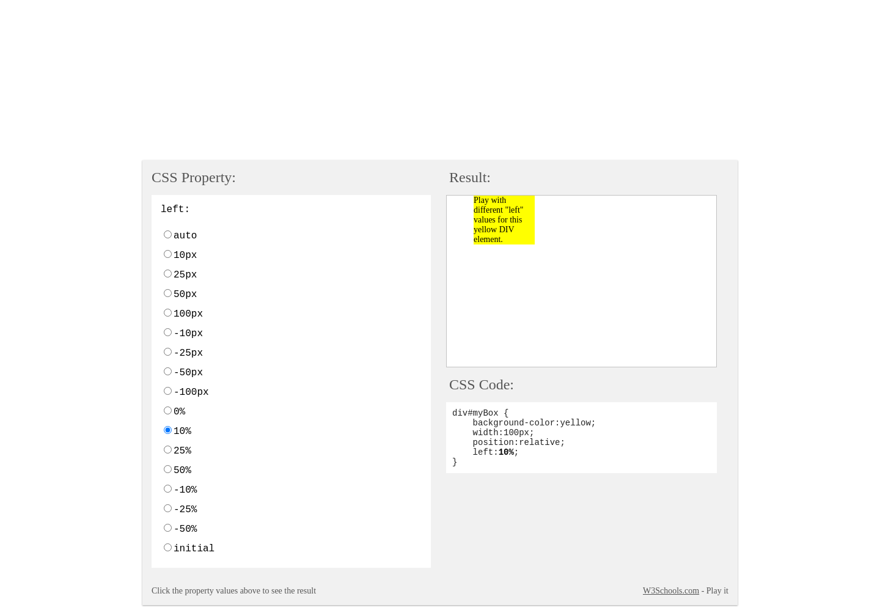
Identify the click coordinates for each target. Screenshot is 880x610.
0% (179, 411)
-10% (185, 490)
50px (185, 294)
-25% (185, 509)
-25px (188, 353)
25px (185, 275)
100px (188, 314)
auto (185, 235)
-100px (191, 392)
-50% (185, 529)
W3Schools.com (671, 590)
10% (182, 431)
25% (182, 451)
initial (194, 548)
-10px (188, 333)
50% (182, 470)
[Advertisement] (301, 81)
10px (185, 255)
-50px (188, 372)
